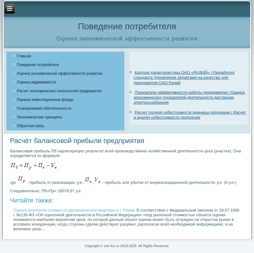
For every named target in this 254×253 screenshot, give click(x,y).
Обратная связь (30, 126)
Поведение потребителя (38, 65)
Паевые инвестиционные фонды (45, 100)
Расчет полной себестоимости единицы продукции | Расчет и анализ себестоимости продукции (190, 115)
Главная (24, 56)
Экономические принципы (39, 117)
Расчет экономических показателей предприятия (59, 91)
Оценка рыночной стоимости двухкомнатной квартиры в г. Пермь (74, 210)
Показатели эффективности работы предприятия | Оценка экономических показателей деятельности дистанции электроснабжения (189, 97)
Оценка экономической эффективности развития (59, 73)
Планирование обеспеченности (44, 108)
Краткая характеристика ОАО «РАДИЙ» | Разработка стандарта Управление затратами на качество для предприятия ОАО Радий (184, 77)
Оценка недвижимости (36, 82)
